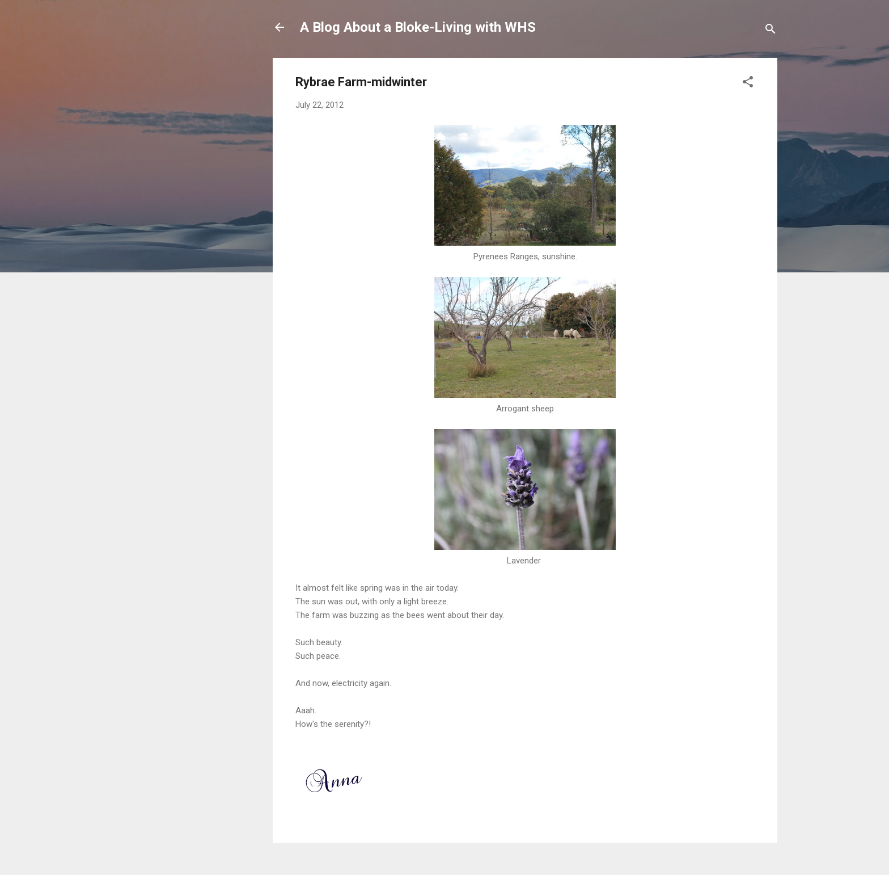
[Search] (770, 31)
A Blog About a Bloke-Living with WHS (418, 27)
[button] (748, 83)
